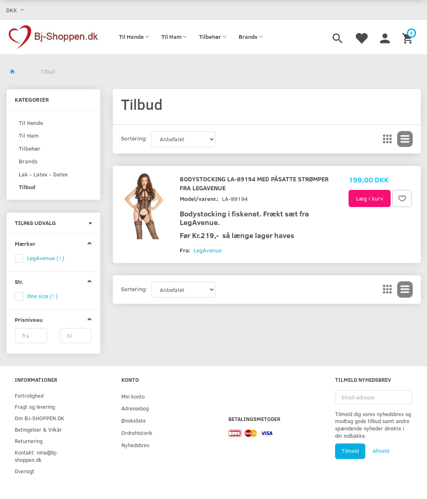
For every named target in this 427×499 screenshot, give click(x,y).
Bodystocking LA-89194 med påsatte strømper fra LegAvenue (254, 183)
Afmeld (381, 450)
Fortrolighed (29, 395)
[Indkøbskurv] (408, 37)
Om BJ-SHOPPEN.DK (39, 417)
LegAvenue (207, 250)
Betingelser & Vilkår (38, 429)
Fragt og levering (35, 406)
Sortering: (134, 138)
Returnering (28, 440)
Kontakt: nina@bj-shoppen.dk (36, 456)
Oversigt (24, 471)
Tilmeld (350, 450)
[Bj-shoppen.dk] (53, 37)
